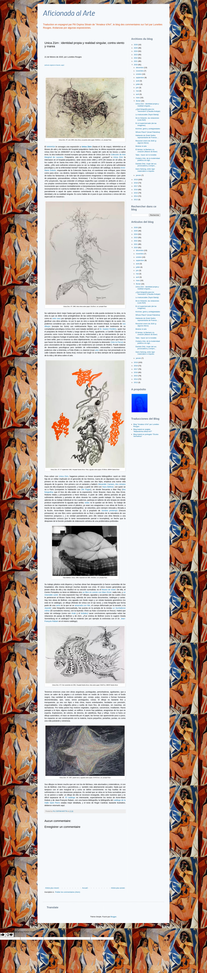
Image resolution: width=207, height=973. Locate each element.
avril (138, 94)
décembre (140, 68)
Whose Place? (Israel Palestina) (147, 132)
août (138, 81)
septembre (140, 78)
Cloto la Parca (116, 342)
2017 (136, 186)
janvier (139, 175)
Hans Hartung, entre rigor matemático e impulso (145, 170)
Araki (74, 613)
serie (58, 605)
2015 (136, 193)
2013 (136, 200)
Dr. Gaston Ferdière (108, 329)
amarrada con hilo (82, 605)
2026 (136, 45)
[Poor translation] (9, 935)
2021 (136, 61)
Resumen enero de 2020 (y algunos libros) (145, 142)
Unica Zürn (118, 157)
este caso (56, 318)
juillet (138, 84)
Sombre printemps (110, 510)
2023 (136, 55)
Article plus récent (52, 888)
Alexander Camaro (106, 484)
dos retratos (120, 484)
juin (137, 88)
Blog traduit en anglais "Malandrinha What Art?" (142, 430)
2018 (136, 183)
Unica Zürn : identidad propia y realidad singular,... (147, 105)
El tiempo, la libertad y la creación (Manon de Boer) (146, 150)
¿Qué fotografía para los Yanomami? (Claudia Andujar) (147, 110)
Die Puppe (86, 489)
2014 (136, 196)
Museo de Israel (109, 590)
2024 (136, 51)
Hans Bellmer (108, 487)
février (138, 101)
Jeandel (47, 608)
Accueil (85, 888)
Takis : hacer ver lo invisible (145, 155)
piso (97, 350)
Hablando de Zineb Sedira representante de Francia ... (147, 136)
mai (137, 91)
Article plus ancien (118, 888)
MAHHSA (51, 147)
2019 (136, 180)
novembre (140, 71)
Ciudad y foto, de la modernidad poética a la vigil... (147, 159)
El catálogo (70, 797)
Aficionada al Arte (69, 12)
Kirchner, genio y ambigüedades (147, 129)
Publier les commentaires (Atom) (67, 892)
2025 (136, 48)
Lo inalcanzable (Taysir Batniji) (147, 115)
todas (87, 503)
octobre (139, 74)
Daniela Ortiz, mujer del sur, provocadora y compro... (146, 165)
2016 (136, 190)
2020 (136, 65)
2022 (136, 58)
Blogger (113, 917)
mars (138, 98)
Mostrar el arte (141, 146)
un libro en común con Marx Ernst (97, 592)
